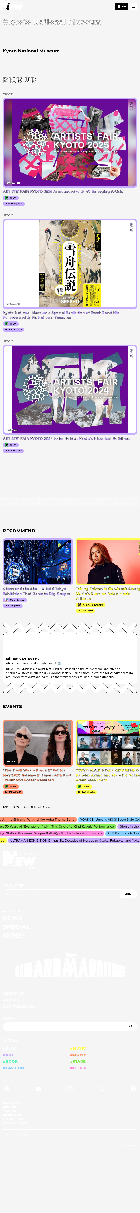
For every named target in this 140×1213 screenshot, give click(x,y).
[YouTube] (38, 1089)
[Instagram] (70, 1089)
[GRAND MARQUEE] (70, 965)
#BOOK (10, 1061)
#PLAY (9, 1048)
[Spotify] (6, 1089)
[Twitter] (101, 1089)
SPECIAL (16, 926)
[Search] (70, 1026)
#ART (8, 1055)
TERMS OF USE (13, 1119)
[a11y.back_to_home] (11, 6)
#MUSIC (78, 1048)
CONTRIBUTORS (19, 1007)
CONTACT (10, 1107)
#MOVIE (78, 1055)
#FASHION (13, 1068)
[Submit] (131, 1026)
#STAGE (78, 1061)
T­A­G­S (16, 807)
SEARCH (9, 1018)
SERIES (14, 935)
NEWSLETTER (13, 885)
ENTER (128, 893)
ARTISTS (11, 1000)
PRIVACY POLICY (15, 1123)
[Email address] (61, 893)
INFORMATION (13, 1115)
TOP (5, 807)
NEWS (12, 918)
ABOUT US (13, 993)
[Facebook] (133, 1089)
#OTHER (78, 1068)
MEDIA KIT (10, 1111)
